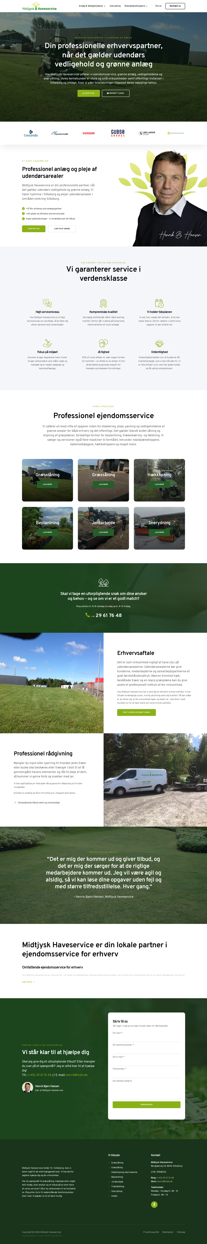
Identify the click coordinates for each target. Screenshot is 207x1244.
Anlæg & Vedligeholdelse (91, 6)
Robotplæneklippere (134, 6)
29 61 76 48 (89, 93)
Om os (158, 6)
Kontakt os (175, 6)
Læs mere (47, 484)
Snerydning (115, 6)
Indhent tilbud (116, 93)
